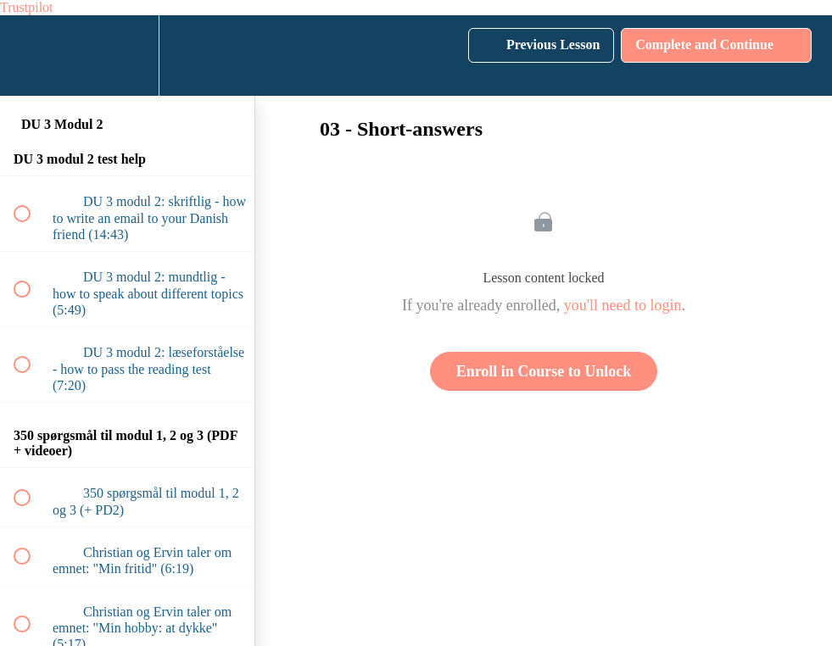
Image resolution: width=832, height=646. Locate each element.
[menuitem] (127, 55)
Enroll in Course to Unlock (544, 371)
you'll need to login (623, 305)
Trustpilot (26, 7)
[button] (31, 55)
